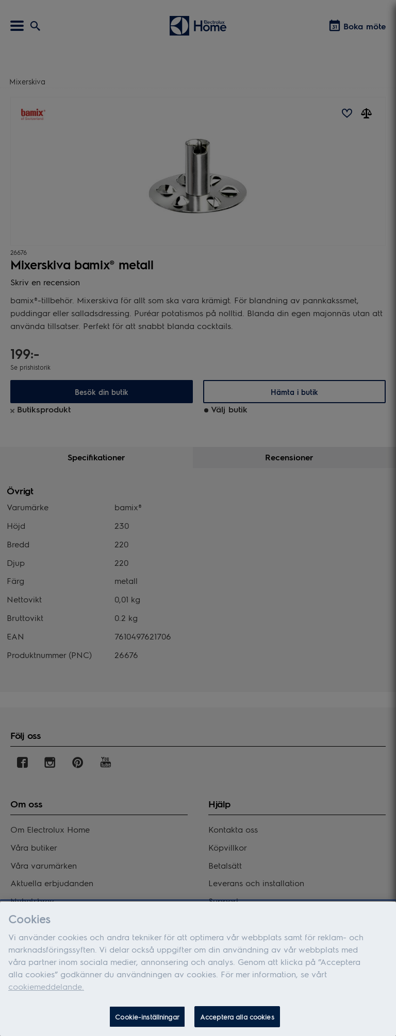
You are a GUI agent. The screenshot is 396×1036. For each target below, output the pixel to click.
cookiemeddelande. (46, 991)
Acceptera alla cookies (237, 1021)
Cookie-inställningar (147, 1021)
